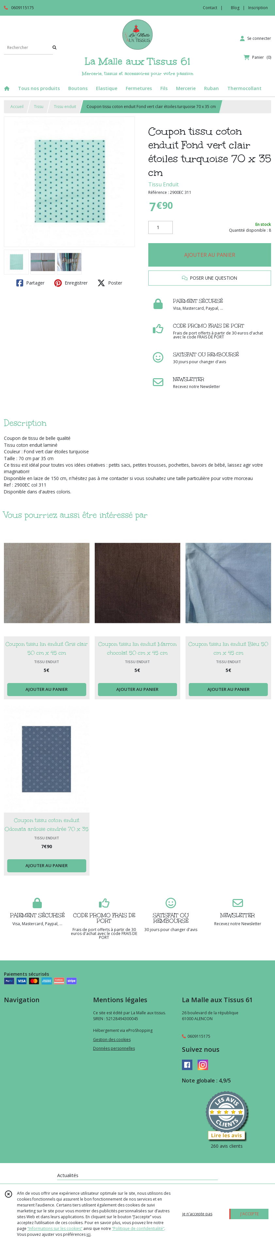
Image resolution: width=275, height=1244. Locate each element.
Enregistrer (71, 283)
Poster (109, 283)
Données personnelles (114, 1048)
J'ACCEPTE (249, 1214)
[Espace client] (255, 38)
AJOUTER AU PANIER (209, 254)
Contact (210, 7)
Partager (30, 283)
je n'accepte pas (197, 1214)
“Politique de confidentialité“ (138, 1228)
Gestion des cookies (112, 1039)
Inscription (258, 7)
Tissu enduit (65, 106)
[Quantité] (160, 227)
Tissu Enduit (163, 184)
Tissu (38, 106)
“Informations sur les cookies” (54, 1228)
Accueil (17, 106)
